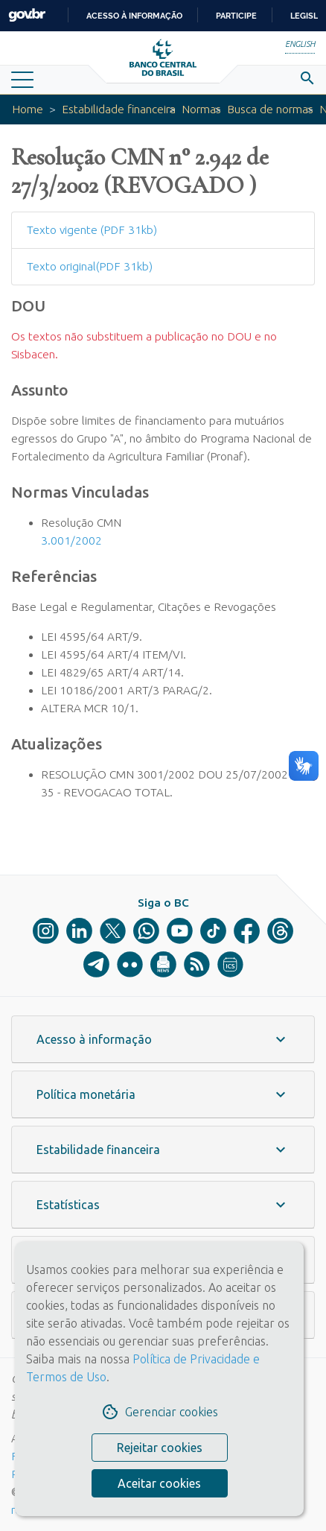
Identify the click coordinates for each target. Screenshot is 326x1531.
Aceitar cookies (159, 1483)
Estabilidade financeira (119, 109)
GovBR (26, 15)
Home (27, 109)
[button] (163, 1039)
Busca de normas (270, 109)
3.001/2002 (71, 540)
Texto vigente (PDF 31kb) (92, 230)
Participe (236, 15)
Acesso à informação (134, 15)
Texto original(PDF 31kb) (90, 266)
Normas (201, 109)
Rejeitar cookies (159, 1447)
